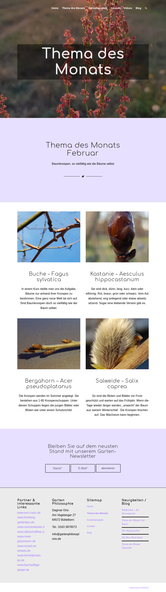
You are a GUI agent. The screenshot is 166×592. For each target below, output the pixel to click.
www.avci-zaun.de (29, 512)
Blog (89, 532)
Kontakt (91, 526)
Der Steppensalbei (131, 530)
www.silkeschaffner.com (32, 531)
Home (90, 506)
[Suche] (146, 8)
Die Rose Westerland (132, 537)
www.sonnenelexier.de (31, 526)
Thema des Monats (97, 513)
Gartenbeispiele (95, 520)
